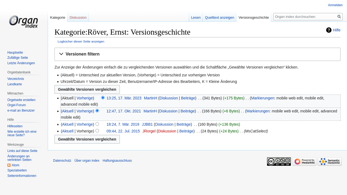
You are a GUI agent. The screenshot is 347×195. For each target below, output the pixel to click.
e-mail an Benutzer (21, 110)
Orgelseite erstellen (21, 100)
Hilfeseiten (15, 126)
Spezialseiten (17, 170)
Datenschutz (62, 160)
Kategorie (57, 17)
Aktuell (67, 111)
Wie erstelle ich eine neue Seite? (21, 133)
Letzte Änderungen (21, 63)
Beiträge (188, 98)
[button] (197, 54)
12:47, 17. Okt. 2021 (124, 111)
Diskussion (169, 98)
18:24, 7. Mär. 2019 (123, 124)
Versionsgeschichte (254, 17)
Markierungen (262, 98)
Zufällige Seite (17, 58)
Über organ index (87, 160)
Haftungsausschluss (117, 160)
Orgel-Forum (16, 105)
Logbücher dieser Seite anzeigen (81, 41)
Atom (15, 165)
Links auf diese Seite (22, 151)
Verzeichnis (15, 79)
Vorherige (85, 98)
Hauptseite (15, 52)
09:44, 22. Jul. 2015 (123, 131)
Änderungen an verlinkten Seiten (19, 158)
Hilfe (336, 30)
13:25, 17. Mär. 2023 (124, 98)
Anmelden (335, 5)
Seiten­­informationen (21, 176)
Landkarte (14, 84)
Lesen (196, 17)
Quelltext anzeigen (219, 17)
